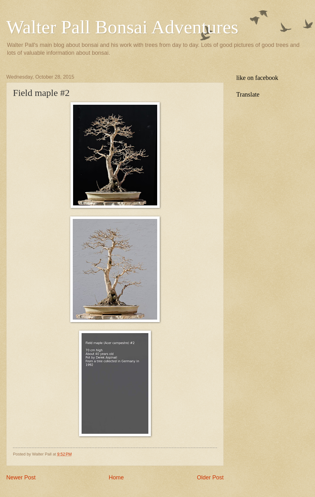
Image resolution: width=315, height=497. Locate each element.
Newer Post (21, 477)
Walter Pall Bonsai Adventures (122, 27)
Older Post (210, 477)
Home (116, 477)
